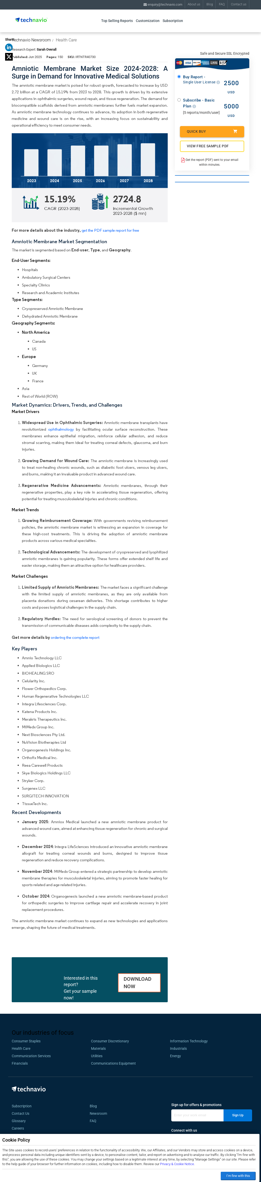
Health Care (66, 40)
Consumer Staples (26, 1041)
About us (194, 4)
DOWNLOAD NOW (137, 982)
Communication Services (31, 1056)
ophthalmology (61, 429)
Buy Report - (201, 80)
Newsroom (100, 1113)
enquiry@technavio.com (162, 4)
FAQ (222, 4)
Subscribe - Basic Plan (199, 103)
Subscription (173, 21)
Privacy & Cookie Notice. (177, 1164)
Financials (20, 1063)
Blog (209, 4)
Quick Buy (212, 131)
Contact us (238, 4)
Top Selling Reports (117, 21)
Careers (18, 1128)
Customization (148, 21)
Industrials (178, 1048)
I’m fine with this (238, 1176)
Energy (175, 1056)
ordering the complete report (75, 637)
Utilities (96, 1056)
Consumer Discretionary (110, 1041)
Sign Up (237, 1115)
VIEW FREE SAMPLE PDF (208, 146)
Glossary (19, 1121)
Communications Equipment (113, 1063)
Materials (98, 1048)
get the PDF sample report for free (110, 230)
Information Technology (189, 1041)
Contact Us (20, 1113)
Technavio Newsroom (31, 40)
